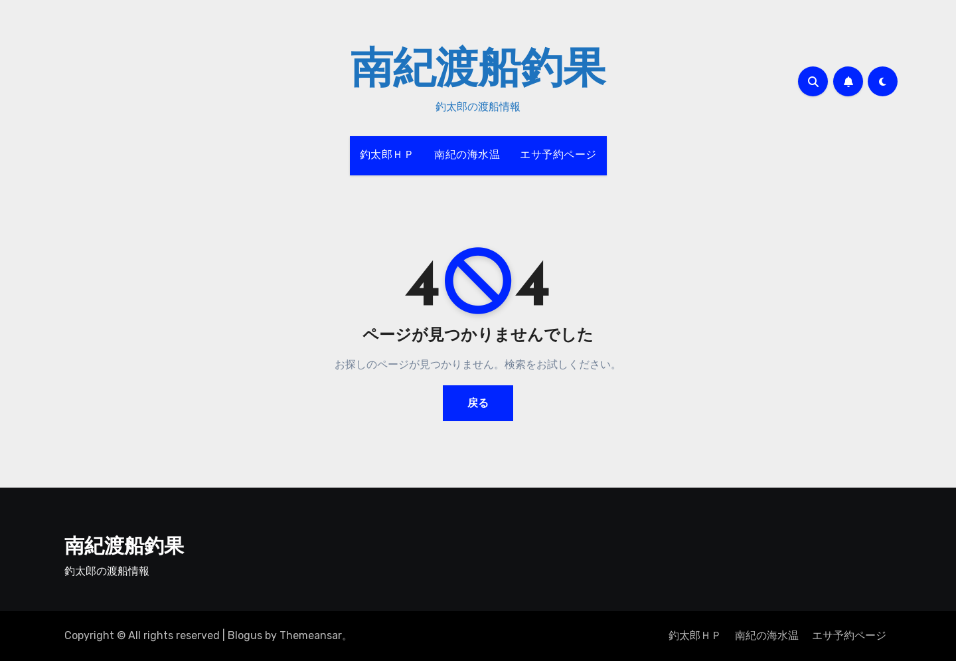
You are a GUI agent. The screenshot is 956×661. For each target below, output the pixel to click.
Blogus (245, 635)
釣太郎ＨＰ (387, 155)
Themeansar (310, 635)
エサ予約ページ (558, 155)
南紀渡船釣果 (478, 71)
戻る (478, 403)
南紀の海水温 (467, 155)
